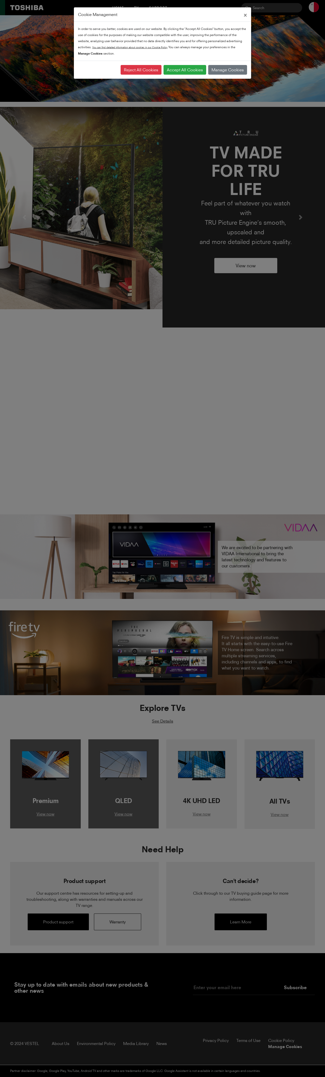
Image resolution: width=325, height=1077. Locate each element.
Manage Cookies (228, 69)
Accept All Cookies (185, 69)
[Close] (245, 14)
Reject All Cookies (141, 69)
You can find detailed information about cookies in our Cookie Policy (130, 47)
